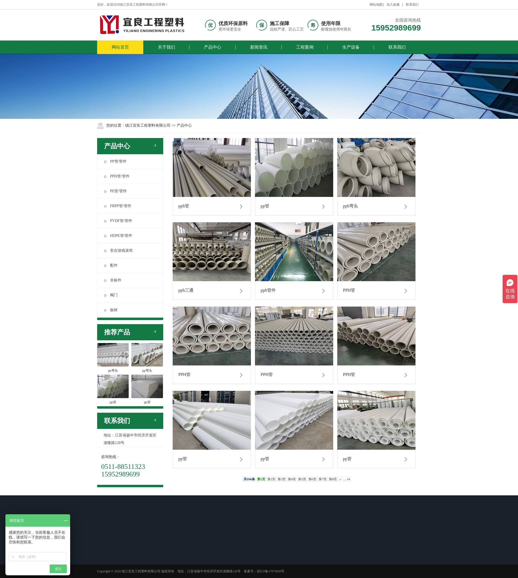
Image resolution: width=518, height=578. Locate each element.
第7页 (323, 479)
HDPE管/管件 (118, 236)
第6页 (312, 479)
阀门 (111, 295)
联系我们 (412, 4)
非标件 (112, 280)
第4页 (292, 479)
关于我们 (166, 47)
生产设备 (351, 47)
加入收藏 (393, 4)
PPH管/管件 (117, 176)
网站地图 (376, 4)
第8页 (333, 479)
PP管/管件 (115, 161)
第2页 (271, 479)
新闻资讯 (258, 47)
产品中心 (212, 47)
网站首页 (120, 47)
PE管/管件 (115, 191)
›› (340, 479)
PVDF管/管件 (118, 221)
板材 (111, 310)
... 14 (346, 479)
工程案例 (304, 47)
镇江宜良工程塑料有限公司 (148, 125)
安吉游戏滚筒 (118, 250)
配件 (111, 265)
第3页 (282, 479)
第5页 (302, 479)
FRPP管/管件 (117, 206)
